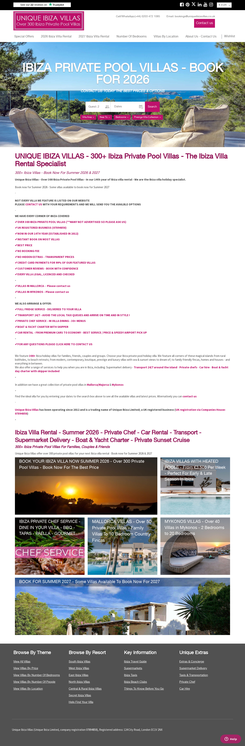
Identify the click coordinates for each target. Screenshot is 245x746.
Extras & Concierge (191, 661)
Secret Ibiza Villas (80, 695)
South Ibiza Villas (79, 661)
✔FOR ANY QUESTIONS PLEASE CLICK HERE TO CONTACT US (53, 344)
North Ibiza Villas (79, 681)
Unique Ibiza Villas (27, 409)
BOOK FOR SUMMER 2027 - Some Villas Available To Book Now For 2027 (89, 582)
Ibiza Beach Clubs (135, 681)
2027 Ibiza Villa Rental (94, 36)
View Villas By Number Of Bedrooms (36, 675)
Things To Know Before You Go (144, 688)
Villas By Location (166, 36)
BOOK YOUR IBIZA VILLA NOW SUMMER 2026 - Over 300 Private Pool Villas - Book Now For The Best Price (81, 464)
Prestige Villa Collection (147, 117)
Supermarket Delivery (193, 668)
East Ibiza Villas (78, 675)
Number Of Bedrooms (132, 36)
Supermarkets (133, 668)
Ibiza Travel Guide (135, 661)
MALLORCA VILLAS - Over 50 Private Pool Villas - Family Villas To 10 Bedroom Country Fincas (121, 531)
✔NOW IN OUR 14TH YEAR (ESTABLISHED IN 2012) (46, 233)
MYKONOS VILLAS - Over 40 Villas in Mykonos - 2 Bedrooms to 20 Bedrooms (194, 528)
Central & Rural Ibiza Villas (85, 688)
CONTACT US (33, 204)
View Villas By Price (25, 668)
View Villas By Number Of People (34, 681)
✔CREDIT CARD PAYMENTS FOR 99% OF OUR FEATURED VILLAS (55, 262)
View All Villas (21, 661)
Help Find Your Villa (81, 702)
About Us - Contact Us (200, 36)
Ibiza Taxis (130, 675)
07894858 (21, 413)
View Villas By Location (28, 688)
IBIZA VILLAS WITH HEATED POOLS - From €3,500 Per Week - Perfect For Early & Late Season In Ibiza (195, 470)
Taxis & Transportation (193, 675)
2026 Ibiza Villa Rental (56, 36)
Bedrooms (122, 117)
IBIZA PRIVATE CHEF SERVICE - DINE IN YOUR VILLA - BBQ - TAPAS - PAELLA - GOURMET (49, 528)
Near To (105, 117)
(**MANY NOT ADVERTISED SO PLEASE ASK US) (96, 222)
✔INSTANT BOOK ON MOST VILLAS (37, 239)
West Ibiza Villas (79, 668)
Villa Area (88, 117)
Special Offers (24, 36)
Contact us (204, 23)
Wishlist (229, 36)
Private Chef (187, 681)
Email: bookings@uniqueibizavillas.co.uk (191, 16)
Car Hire (184, 688)
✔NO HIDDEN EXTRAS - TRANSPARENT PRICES (44, 257)
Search (152, 106)
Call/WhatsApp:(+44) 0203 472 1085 (138, 16)
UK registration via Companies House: (200, 409)
